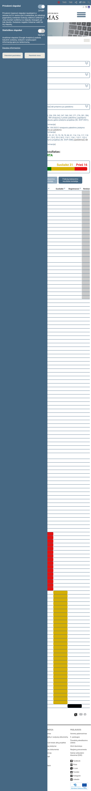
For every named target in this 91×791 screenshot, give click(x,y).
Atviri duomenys (76, 746)
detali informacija (47, 124)
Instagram (77, 776)
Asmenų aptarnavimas (78, 734)
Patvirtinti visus (35, 55)
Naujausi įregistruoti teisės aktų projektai (51, 743)
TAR (70, 2)
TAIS (64, 2)
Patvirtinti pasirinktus (13, 55)
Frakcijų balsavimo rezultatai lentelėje (70, 180)
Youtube (76, 772)
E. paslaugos (75, 737)
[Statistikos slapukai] (41, 31)
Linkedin (76, 779)
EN (84, 2)
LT (81, 2)
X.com (75, 768)
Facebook (76, 761)
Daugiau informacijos (11, 48)
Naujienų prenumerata (78, 749)
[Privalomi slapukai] (41, 7)
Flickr (75, 764)
